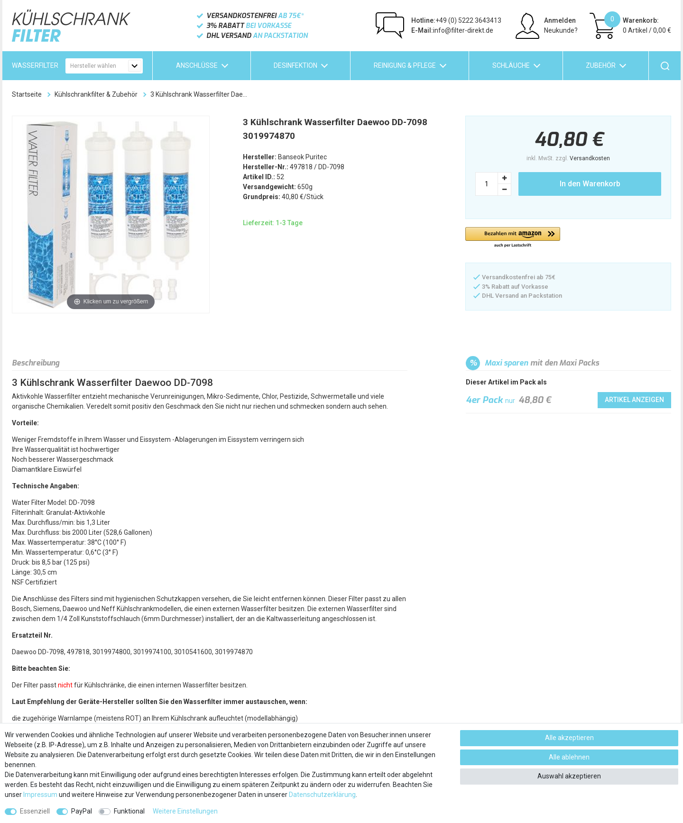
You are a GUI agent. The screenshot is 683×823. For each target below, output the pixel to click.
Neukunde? (561, 30)
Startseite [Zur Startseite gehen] (27, 94)
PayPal (81, 811)
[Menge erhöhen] (504, 178)
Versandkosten (590, 158)
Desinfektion (295, 65)
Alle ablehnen (569, 757)
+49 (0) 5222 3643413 (456, 20)
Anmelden (560, 20)
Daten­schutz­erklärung (322, 794)
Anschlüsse (197, 65)
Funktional (129, 811)
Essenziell (35, 811)
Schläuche (511, 65)
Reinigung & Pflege (405, 65)
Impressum (40, 794)
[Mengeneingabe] (486, 184)
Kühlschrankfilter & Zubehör (96, 94)
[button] (512, 237)
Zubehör (601, 65)
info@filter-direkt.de (452, 30)
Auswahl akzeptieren (569, 776)
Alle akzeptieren (569, 737)
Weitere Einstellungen (185, 811)
